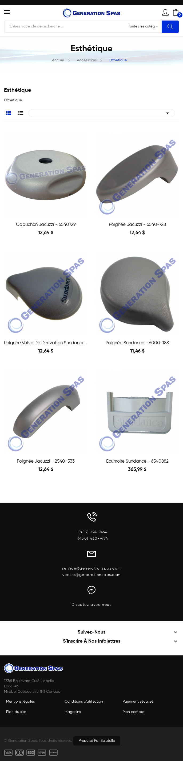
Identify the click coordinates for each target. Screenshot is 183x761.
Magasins (73, 712)
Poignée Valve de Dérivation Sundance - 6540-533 (45, 343)
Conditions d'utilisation (84, 701)
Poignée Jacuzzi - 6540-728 (137, 224)
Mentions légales (20, 701)
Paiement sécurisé (138, 701)
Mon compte (133, 712)
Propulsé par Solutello (97, 741)
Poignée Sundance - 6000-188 (137, 343)
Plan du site (16, 712)
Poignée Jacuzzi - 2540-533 (46, 461)
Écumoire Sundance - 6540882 (137, 461)
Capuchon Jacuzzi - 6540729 (46, 224)
